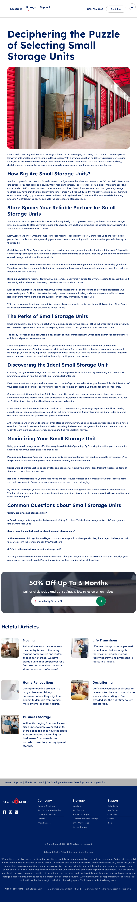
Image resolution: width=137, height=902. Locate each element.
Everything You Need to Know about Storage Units (108, 889)
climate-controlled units (40, 268)
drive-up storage (57, 278)
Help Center (113, 806)
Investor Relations (46, 806)
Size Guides (113, 810)
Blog (110, 823)
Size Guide (30, 782)
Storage (31, 9)
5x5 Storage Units (34, 889)
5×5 (104, 181)
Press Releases (45, 823)
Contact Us (113, 814)
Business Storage (81, 814)
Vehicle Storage (80, 827)
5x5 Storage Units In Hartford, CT (63, 889)
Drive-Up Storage (81, 823)
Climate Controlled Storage (85, 818)
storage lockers (98, 520)
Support (45, 9)
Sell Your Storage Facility (49, 810)
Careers (41, 818)
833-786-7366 (95, 9)
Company (45, 800)
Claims (111, 818)
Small (41, 782)
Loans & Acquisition (47, 814)
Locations (16, 8)
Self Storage (78, 810)
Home (8, 782)
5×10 (114, 181)
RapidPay (116, 9)
